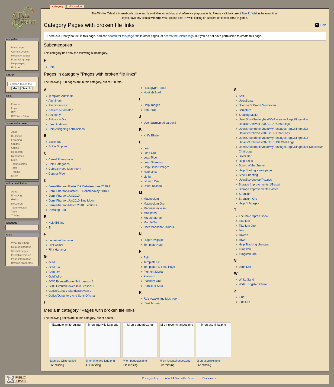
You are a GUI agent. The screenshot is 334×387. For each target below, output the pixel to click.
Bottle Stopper (57, 146)
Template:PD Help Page (159, 266)
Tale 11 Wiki (249, 13)
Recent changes (20, 55)
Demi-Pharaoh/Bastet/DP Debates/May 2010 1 (78, 191)
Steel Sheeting (248, 175)
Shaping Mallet (248, 114)
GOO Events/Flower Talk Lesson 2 (70, 281)
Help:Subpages (249, 203)
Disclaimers (209, 378)
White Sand (246, 279)
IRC (13, 112)
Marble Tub (151, 222)
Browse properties (21, 262)
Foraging (16, 140)
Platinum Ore (152, 281)
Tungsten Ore (248, 254)
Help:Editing (56, 222)
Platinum (149, 276)
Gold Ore (54, 272)
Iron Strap (150, 110)
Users (14, 176)
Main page (17, 47)
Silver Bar (245, 156)
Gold (51, 262)
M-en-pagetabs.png (135, 360)
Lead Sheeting (153, 162)
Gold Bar (54, 267)
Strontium (245, 193)
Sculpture (245, 110)
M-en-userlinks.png (208, 360)
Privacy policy (150, 378)
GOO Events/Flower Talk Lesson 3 (70, 286)
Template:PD (152, 262)
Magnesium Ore (154, 203)
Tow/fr (243, 239)
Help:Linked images (156, 167)
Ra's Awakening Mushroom (161, 298)
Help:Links (150, 171)
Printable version (21, 255)
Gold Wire (54, 276)
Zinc (241, 297)
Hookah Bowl (152, 92)
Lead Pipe (150, 157)
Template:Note (153, 244)
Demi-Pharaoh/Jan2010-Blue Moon (71, 200)
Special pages (19, 251)
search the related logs (179, 36)
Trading (15, 171)
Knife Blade (151, 135)
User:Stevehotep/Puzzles (255, 179)
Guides (15, 143)
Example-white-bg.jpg (62, 360)
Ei (49, 227)
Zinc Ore (244, 302)
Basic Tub (54, 141)
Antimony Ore (57, 119)
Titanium (244, 220)
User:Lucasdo (153, 186)
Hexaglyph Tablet (155, 87)
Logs (14, 108)
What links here (20, 242)
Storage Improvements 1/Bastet (259, 184)
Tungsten (245, 249)
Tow (241, 230)
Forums (15, 104)
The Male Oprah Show (253, 216)
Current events (20, 51)
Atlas (14, 131)
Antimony (54, 114)
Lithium (148, 176)
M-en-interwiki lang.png (100, 360)
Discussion (75, 6)
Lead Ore (150, 153)
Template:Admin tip (61, 96)
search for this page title (123, 36)
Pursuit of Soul (153, 286)
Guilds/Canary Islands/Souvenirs (69, 290)
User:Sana (246, 100)
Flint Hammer (57, 249)
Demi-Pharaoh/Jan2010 (64, 195)
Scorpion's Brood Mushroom (257, 105)
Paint (147, 257)
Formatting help (20, 59)
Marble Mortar (153, 217)
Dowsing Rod (57, 210)
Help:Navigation (154, 239)
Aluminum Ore (57, 105)
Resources (17, 156)
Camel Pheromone (60, 159)
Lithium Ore (151, 181)
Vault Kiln (245, 266)
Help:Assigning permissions (66, 129)
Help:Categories (59, 164)
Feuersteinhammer (60, 240)
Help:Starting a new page (255, 170)
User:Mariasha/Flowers (159, 227)
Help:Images (152, 105)
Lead (147, 148)
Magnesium (151, 198)
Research (16, 151)
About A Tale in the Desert (180, 378)
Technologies (19, 163)
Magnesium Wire (155, 208)
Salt (241, 96)
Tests (14, 167)
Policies (15, 67)
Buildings (16, 136)
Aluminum (54, 100)
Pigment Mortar (154, 271)
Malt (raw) (150, 213)
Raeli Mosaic (152, 303)
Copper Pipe (56, 173)
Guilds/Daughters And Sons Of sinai (71, 295)
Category (57, 6)
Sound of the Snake (251, 165)
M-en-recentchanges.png (175, 360)
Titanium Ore (247, 225)
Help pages (18, 63)
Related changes (21, 246)
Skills (14, 160)
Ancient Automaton (60, 110)
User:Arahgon (57, 124)
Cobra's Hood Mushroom (64, 168)
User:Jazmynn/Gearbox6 (160, 122)
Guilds (15, 147)
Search (10, 74)
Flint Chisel (55, 245)
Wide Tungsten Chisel (253, 284)
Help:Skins (246, 160)
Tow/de (243, 235)
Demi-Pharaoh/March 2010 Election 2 (73, 205)
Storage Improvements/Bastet (258, 189)
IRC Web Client (20, 116)
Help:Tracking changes (254, 244)
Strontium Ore (248, 198)
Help (323, 25)
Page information (21, 259)
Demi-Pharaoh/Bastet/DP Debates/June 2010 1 (79, 186)
